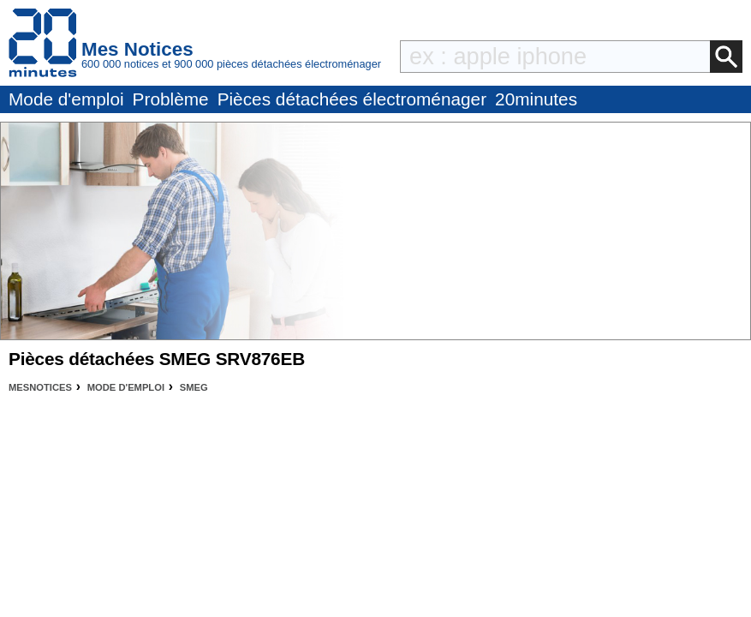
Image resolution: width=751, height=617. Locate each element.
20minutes (536, 99)
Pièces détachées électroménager (352, 99)
